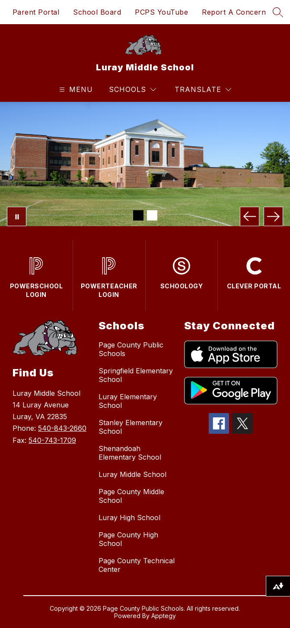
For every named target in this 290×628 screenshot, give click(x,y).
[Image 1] (138, 215)
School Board (97, 12)
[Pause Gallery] (16, 216)
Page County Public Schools (131, 349)
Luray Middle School (132, 474)
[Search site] (278, 12)
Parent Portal (36, 12)
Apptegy (163, 615)
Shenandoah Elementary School (130, 452)
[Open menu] (75, 89)
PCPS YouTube (161, 12)
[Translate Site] (202, 89)
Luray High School (129, 517)
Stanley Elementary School (131, 426)
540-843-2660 (62, 428)
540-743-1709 (52, 440)
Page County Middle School (131, 496)
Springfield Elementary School (136, 375)
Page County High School (128, 539)
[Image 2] (152, 215)
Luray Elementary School (128, 401)
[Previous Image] (249, 216)
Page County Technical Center (137, 565)
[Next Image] (273, 216)
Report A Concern (234, 12)
